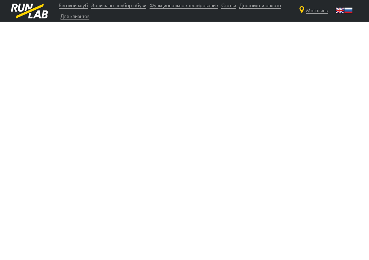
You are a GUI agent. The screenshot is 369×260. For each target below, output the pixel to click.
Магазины (317, 11)
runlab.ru (29, 11)
